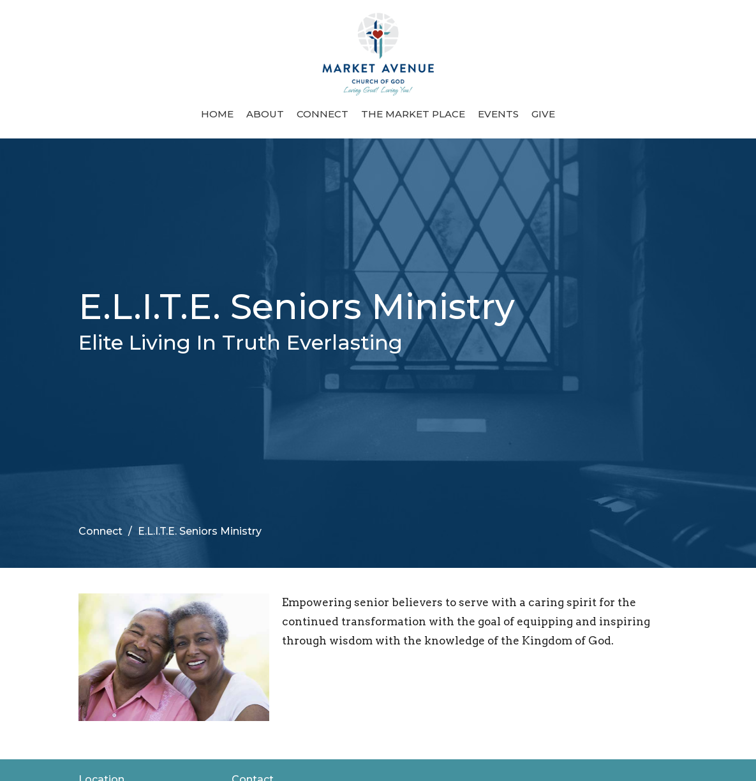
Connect (322, 114)
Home (217, 114)
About (265, 114)
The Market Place (413, 114)
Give (543, 114)
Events (498, 114)
